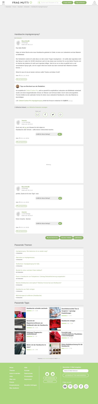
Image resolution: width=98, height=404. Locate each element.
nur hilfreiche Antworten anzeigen (37, 107)
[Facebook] (45, 114)
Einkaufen (19, 38)
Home (11, 367)
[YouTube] (65, 387)
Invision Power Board (47, 358)
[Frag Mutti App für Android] (53, 374)
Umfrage (78, 237)
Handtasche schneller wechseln (37, 308)
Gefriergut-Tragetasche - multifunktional (35, 333)
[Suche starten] (39, 2)
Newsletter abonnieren (75, 375)
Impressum (28, 379)
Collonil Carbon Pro (32, 90)
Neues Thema (66, 237)
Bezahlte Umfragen (30, 385)
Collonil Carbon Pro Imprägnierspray (31, 100)
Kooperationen (14, 385)
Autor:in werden (14, 373)
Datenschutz (28, 373)
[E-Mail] (37, 114)
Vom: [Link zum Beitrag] (17, 75)
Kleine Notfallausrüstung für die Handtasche (72, 345)
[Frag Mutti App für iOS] (47, 374)
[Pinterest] (70, 387)
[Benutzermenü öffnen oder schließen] (94, 2)
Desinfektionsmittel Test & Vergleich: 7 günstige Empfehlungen (70, 311)
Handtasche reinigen (68, 321)
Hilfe (25, 367)
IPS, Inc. (58, 358)
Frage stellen (68, 2)
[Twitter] (53, 114)
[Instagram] (75, 387)
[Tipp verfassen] (80, 2)
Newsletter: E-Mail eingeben (72, 367)
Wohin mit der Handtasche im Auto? (36, 346)
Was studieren (14, 388)
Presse (11, 382)
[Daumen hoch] (60, 134)
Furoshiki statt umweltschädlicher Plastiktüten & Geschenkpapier (72, 334)
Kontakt (26, 370)
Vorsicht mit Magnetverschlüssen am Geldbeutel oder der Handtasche (37, 323)
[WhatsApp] (60, 114)
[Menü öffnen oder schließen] (3, 2)
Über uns (12, 379)
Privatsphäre (28, 376)
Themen (12, 370)
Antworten (21, 79)
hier (25, 127)
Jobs (11, 376)
